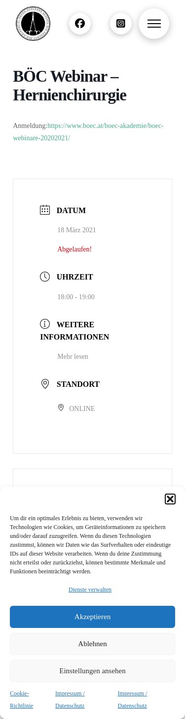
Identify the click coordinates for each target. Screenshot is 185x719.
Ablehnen (92, 644)
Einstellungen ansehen (92, 671)
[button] (170, 499)
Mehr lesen (72, 356)
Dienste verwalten (90, 589)
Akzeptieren (92, 617)
